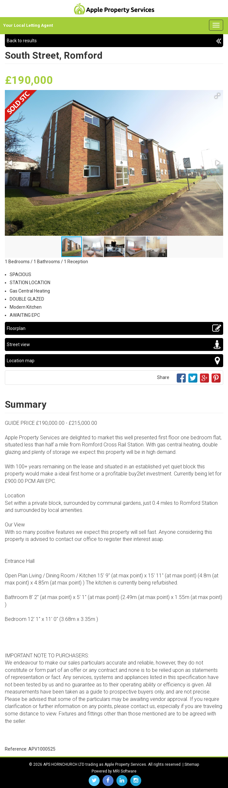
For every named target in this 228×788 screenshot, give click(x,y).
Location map (114, 360)
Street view (114, 344)
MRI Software (124, 771)
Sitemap (191, 764)
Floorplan (114, 328)
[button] (217, 96)
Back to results (114, 40)
